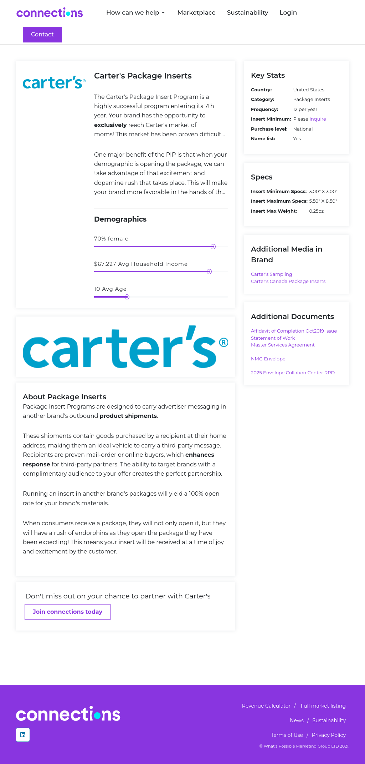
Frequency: (264, 109)
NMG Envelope (268, 358)
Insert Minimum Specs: (279, 191)
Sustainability (329, 720)
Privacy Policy (329, 735)
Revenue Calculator (266, 706)
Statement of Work (273, 338)
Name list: (263, 138)
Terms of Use (287, 735)
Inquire (317, 119)
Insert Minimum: (271, 119)
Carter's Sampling (271, 274)
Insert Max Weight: (274, 211)
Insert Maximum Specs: (279, 201)
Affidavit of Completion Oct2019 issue (294, 331)
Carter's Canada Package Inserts (288, 281)
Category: (262, 99)
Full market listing (323, 706)
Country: (261, 89)
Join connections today (67, 611)
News (297, 720)
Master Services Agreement (283, 345)
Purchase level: (269, 129)
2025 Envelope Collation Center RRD (293, 372)
